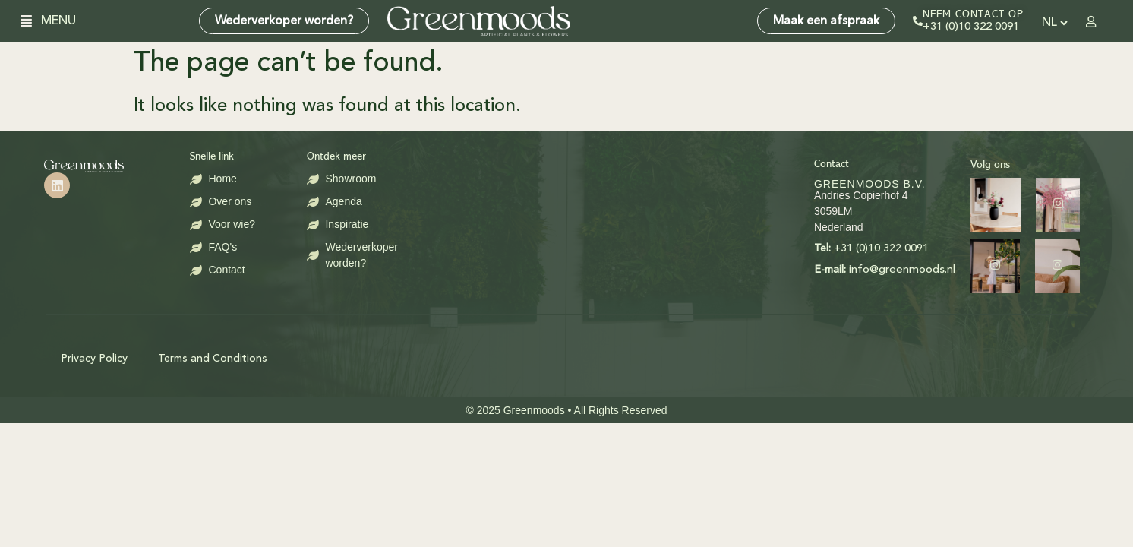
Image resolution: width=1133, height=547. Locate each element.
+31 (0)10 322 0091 (971, 27)
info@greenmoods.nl (748, 270)
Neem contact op (973, 14)
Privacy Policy (94, 358)
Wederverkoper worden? (284, 21)
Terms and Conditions (212, 358)
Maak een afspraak (826, 21)
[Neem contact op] (918, 21)
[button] (32, 21)
